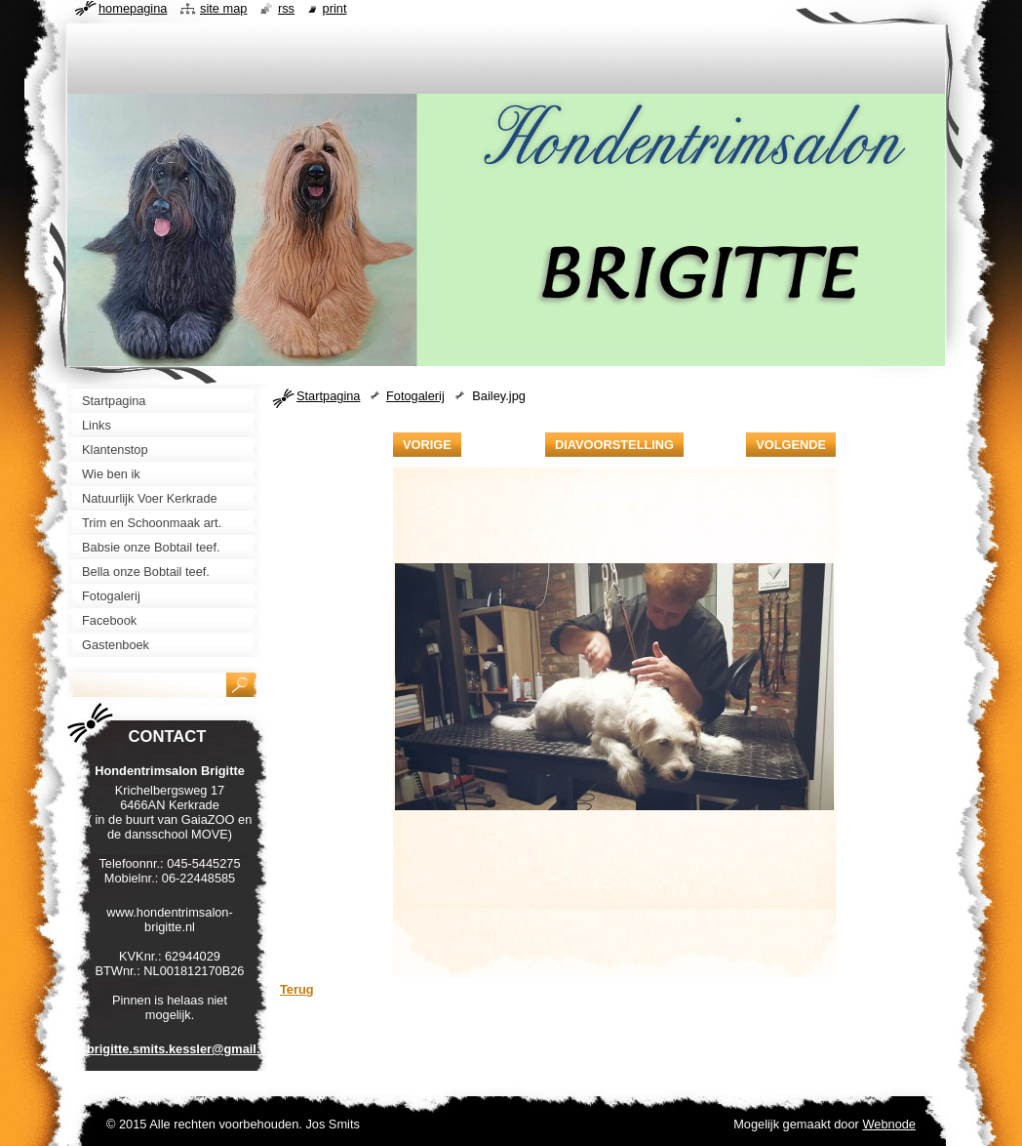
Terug (297, 989)
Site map (223, 8)
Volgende (791, 444)
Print (335, 8)
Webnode (889, 1124)
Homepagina (132, 8)
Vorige (427, 444)
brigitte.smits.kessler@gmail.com (186, 1049)
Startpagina (328, 396)
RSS (286, 8)
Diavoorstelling (614, 444)
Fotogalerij (415, 396)
